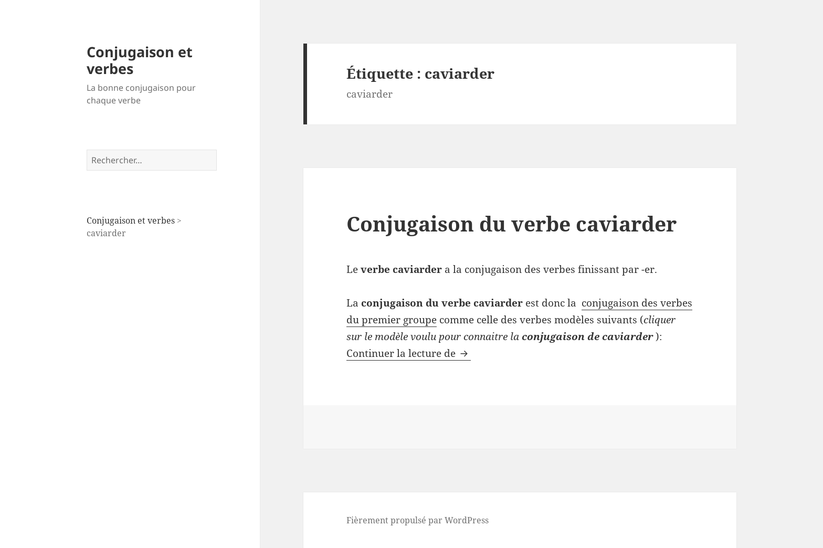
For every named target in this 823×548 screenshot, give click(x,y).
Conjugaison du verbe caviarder (511, 223)
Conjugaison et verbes (140, 60)
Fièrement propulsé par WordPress (417, 520)
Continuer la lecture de (408, 353)
